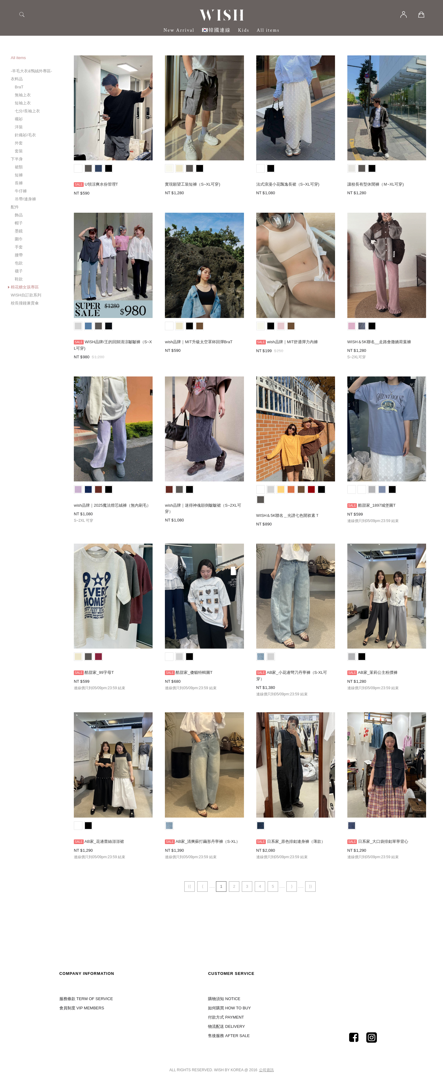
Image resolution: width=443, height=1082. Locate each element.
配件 (15, 207)
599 (359, 514)
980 (86, 357)
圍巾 (19, 239)
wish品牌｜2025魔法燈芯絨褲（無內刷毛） (112, 505)
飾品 (19, 215)
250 (280, 350)
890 (268, 524)
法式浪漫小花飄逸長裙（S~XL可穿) (288, 184)
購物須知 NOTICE (224, 998)
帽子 (19, 223)
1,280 (179, 193)
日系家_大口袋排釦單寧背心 (383, 841)
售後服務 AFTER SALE (228, 1035)
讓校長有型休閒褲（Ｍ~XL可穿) (375, 184)
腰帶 (19, 255)
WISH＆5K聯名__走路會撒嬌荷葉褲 (379, 342)
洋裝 (19, 127)
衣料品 (17, 79)
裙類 (19, 167)
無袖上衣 (23, 95)
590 (86, 193)
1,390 (179, 850)
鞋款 (19, 279)
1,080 (270, 193)
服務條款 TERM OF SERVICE (86, 998)
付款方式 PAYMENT (226, 1017)
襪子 (19, 271)
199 (268, 350)
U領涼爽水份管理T (101, 184)
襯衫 (19, 119)
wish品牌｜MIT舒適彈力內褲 (292, 342)
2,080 (270, 850)
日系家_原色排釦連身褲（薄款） (296, 841)
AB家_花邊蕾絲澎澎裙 (104, 841)
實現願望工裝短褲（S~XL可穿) (192, 184)
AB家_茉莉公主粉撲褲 (377, 672)
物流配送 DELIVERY (226, 1026)
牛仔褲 (21, 191)
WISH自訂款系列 (26, 295)
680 (177, 681)
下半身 (17, 159)
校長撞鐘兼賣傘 (25, 303)
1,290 (88, 850)
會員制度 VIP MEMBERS (81, 1008)
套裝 (19, 151)
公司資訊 (266, 1070)
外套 (19, 143)
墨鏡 (19, 231)
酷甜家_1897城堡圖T (377, 505)
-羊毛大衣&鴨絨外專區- (31, 71)
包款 (19, 263)
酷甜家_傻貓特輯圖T (194, 672)
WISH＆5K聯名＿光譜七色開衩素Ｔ (288, 515)
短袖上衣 (23, 103)
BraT (19, 87)
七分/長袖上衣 (27, 111)
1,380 (270, 687)
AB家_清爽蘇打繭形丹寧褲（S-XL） (208, 841)
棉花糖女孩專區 (25, 287)
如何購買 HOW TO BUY (229, 1008)
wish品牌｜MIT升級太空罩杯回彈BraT (199, 342)
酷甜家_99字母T (99, 672)
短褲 (19, 175)
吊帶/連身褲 (25, 199)
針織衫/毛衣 (25, 135)
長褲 (19, 183)
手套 (19, 247)
